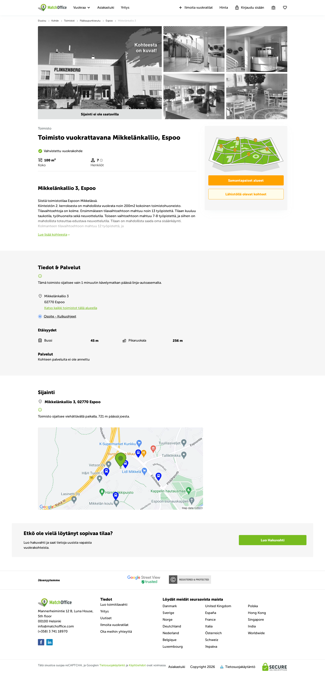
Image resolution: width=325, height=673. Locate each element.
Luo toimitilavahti (113, 604)
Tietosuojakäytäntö (112, 665)
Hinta (223, 7)
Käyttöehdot (137, 665)
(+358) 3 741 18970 (53, 631)
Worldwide (256, 633)
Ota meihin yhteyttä (116, 631)
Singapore (256, 619)
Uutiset (106, 618)
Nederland (171, 633)
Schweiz (211, 640)
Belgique (170, 640)
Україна (211, 646)
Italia (209, 626)
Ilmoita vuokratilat (195, 7)
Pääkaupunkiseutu (90, 20)
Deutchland (172, 626)
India (252, 626)
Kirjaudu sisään (249, 7)
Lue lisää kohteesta (54, 234)
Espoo (109, 20)
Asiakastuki (105, 7)
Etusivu (42, 20)
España (210, 613)
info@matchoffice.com (56, 626)
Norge (168, 619)
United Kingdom (218, 606)
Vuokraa (79, 7)
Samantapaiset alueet (246, 180)
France (210, 619)
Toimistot (69, 20)
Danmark (170, 606)
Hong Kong (257, 613)
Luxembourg (173, 646)
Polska (253, 606)
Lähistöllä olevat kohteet (245, 194)
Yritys (125, 7)
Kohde (55, 20)
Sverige (168, 613)
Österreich (213, 633)
